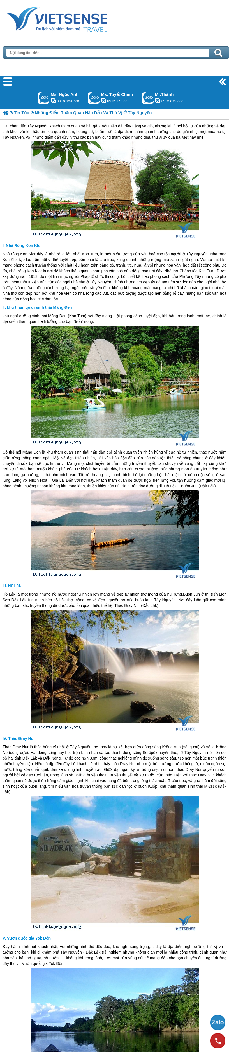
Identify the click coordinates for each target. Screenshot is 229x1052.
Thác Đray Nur (21, 738)
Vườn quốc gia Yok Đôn (29, 938)
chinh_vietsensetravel (103, 100)
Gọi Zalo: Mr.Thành (148, 98)
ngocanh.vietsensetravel (53, 100)
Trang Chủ (70, 18)
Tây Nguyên (196, 254)
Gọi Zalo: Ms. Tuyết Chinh (93, 98)
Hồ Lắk (14, 586)
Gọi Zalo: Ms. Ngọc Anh (43, 98)
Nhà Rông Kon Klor (24, 245)
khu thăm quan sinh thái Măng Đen (39, 307)
